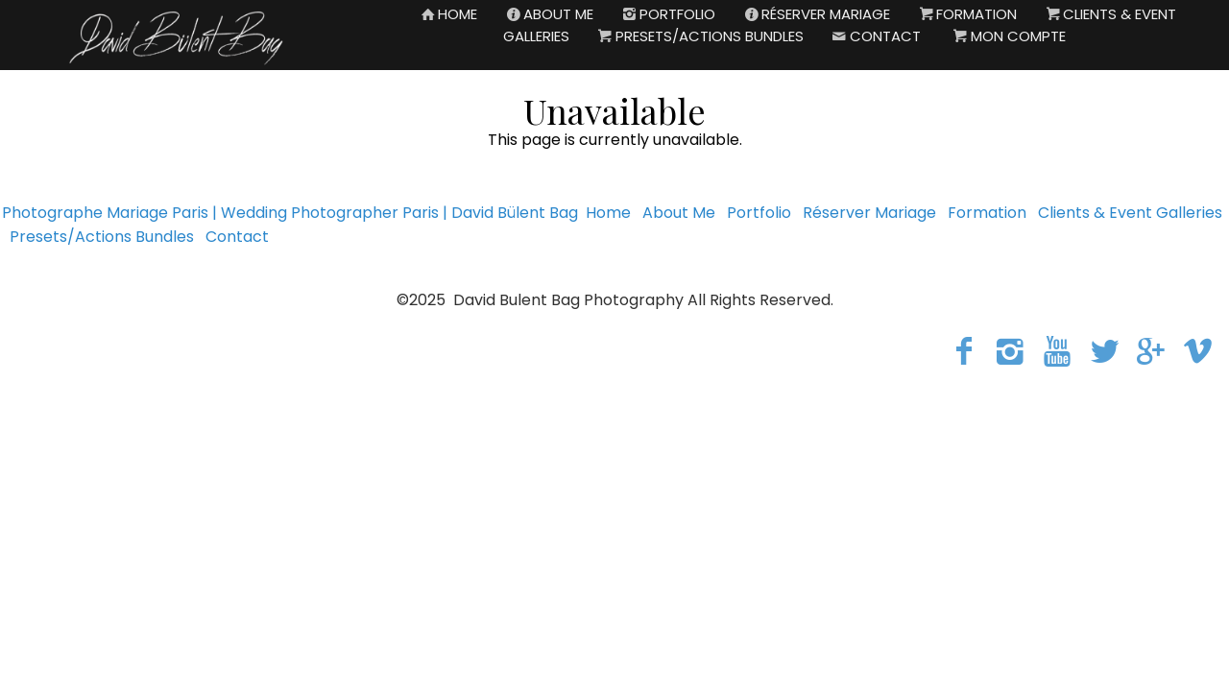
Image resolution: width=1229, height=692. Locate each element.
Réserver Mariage (869, 213)
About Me (678, 213)
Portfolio (759, 213)
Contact (237, 237)
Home (608, 213)
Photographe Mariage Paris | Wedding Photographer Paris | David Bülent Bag (290, 213)
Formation (987, 213)
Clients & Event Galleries (1130, 213)
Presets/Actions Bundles (102, 237)
